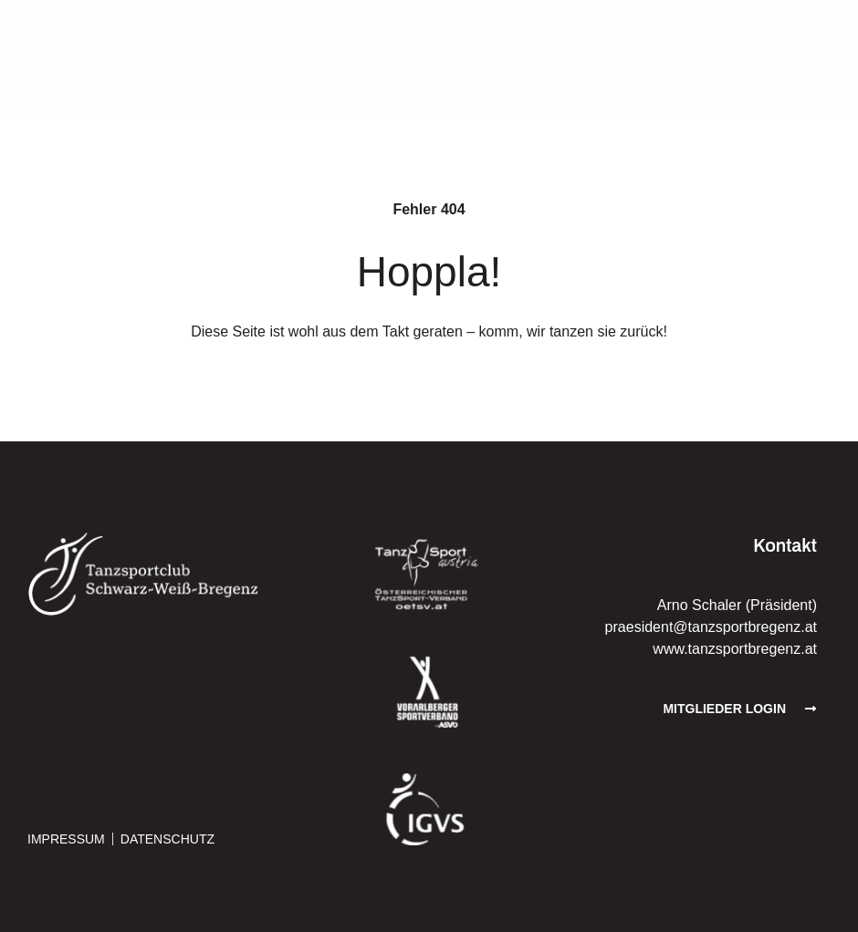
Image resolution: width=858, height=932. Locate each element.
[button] (368, 64)
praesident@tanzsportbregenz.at (711, 627)
